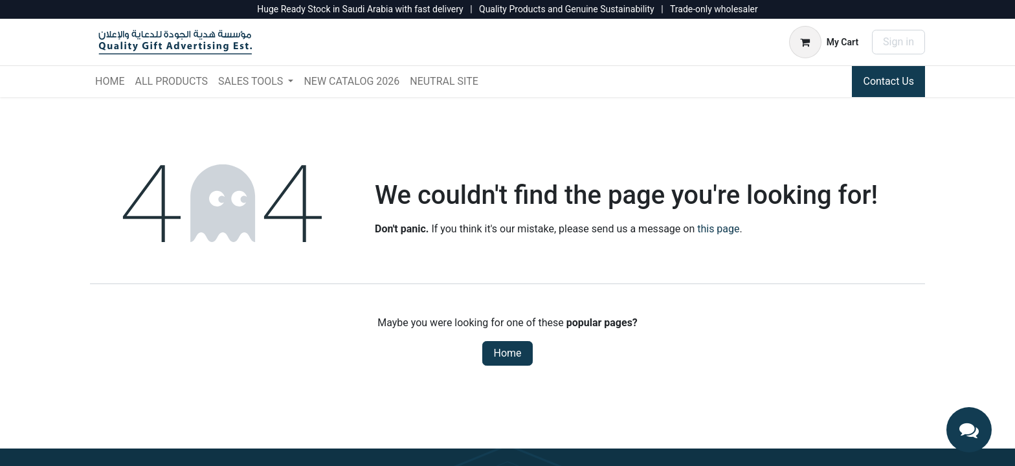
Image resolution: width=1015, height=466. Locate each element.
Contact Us (888, 81)
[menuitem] (109, 81)
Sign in (898, 42)
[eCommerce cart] (823, 42)
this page (718, 229)
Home (507, 353)
